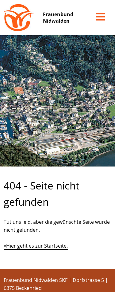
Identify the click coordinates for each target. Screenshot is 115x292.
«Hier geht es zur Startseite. (36, 245)
